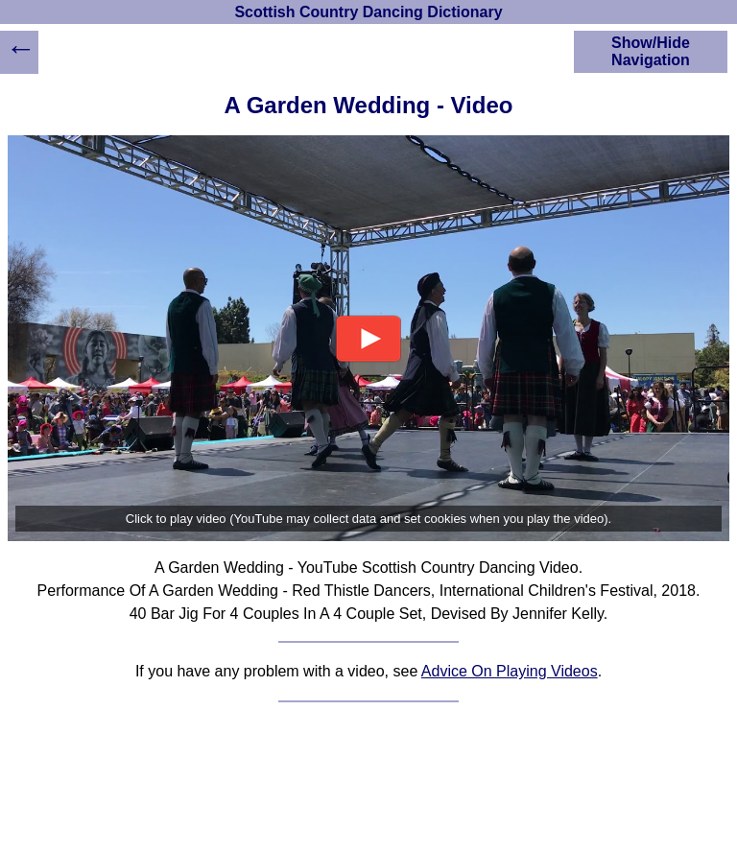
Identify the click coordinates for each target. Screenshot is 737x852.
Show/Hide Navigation (650, 51)
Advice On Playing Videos (509, 671)
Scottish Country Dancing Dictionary (368, 12)
